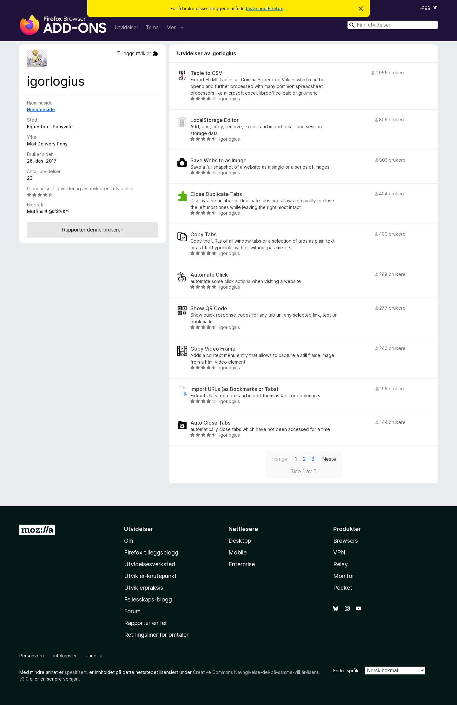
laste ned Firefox (264, 8)
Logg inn (429, 7)
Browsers (345, 540)
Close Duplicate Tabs (216, 194)
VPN (339, 552)
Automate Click (209, 275)
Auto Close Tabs (210, 423)
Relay (340, 564)
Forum (132, 611)
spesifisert (76, 672)
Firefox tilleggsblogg (151, 552)
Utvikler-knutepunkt (150, 576)
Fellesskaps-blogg (148, 599)
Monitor (343, 576)
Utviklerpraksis (143, 587)
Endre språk (346, 670)
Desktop (239, 540)
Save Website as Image (218, 161)
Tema (152, 27)
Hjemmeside (41, 109)
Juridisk (94, 655)
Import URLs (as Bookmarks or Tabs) (234, 389)
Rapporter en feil (146, 623)
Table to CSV (206, 73)
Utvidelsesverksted (149, 564)
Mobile (237, 552)
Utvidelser (126, 27)
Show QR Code (208, 309)
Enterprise (241, 564)
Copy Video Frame (212, 349)
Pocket (342, 587)
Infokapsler (65, 655)
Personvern (31, 655)
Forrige (279, 459)
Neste (329, 459)
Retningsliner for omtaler (156, 634)
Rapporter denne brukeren (92, 229)
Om (128, 540)
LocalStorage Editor (214, 120)
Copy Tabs (203, 235)
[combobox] (393, 25)
